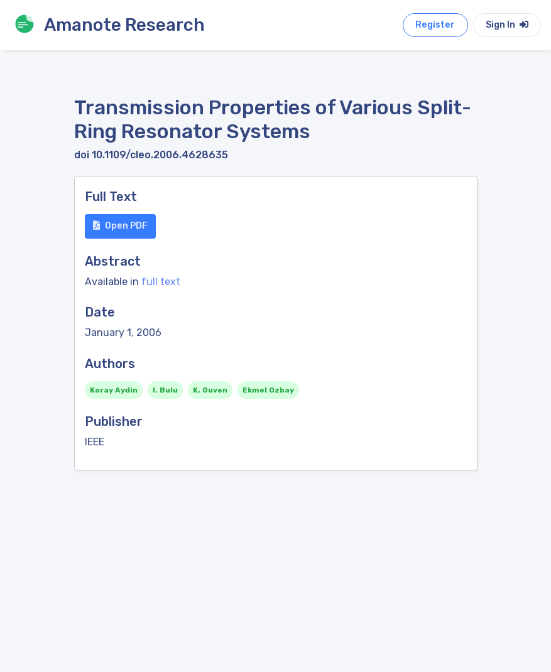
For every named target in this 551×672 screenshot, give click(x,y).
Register (435, 24)
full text (160, 282)
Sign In (507, 24)
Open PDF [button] (120, 225)
